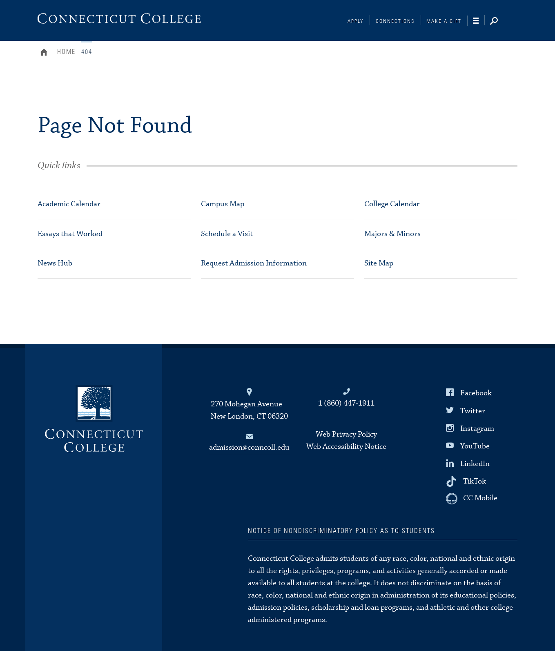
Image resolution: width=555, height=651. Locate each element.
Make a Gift (443, 21)
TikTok (474, 481)
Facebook (476, 393)
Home (46, 53)
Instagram (477, 428)
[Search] (500, 21)
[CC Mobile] (471, 498)
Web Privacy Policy (346, 434)
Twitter (472, 411)
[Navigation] (479, 21)
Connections (395, 21)
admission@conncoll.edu (249, 447)
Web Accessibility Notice (346, 446)
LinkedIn (475, 464)
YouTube (475, 446)
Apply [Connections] (356, 21)
